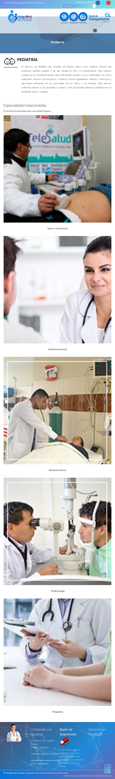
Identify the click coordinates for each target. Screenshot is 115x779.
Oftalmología (58, 591)
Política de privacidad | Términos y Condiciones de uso (87, 776)
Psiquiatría (57, 712)
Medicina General (57, 349)
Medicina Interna (57, 470)
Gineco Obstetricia (57, 228)
